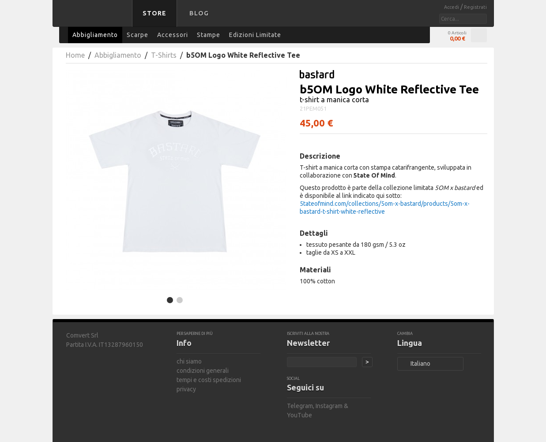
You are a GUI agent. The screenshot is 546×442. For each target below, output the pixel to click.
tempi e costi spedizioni (209, 379)
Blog (199, 13)
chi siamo (189, 361)
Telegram (300, 405)
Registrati (475, 7)
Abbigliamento (117, 55)
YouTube (299, 415)
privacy (186, 389)
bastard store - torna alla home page (94, 19)
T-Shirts (164, 55)
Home (75, 55)
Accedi (452, 7)
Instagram (329, 405)
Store (154, 13)
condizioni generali (203, 370)
